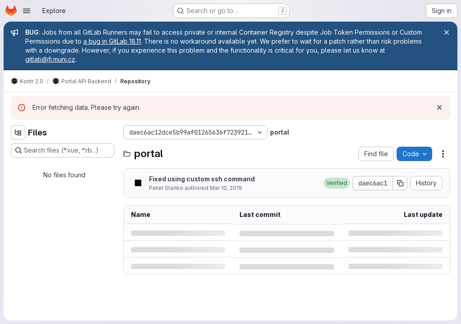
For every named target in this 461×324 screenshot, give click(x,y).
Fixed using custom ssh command (202, 179)
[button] (337, 183)
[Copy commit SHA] (400, 183)
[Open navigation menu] (26, 11)
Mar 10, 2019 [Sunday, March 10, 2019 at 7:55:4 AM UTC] (226, 187)
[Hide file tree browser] (18, 132)
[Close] (446, 32)
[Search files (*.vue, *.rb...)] (62, 150)
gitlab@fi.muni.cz (50, 59)
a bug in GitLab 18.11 (112, 41)
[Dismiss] (439, 107)
